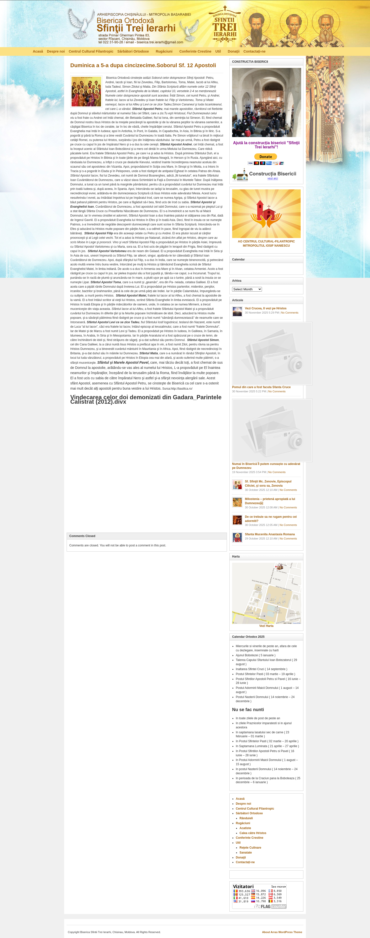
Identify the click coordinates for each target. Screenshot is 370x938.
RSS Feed (335, 51)
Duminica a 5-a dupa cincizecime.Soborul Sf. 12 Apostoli (143, 65)
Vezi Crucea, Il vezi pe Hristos (266, 308)
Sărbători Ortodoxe (133, 52)
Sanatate (246, 852)
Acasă (38, 51)
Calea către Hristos (253, 833)
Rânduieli (246, 818)
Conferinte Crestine (195, 51)
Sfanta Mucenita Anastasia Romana (270, 534)
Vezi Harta (266, 626)
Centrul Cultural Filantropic (91, 51)
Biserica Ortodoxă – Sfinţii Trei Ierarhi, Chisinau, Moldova (154, 24)
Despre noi (56, 51)
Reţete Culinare (250, 847)
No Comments (289, 312)
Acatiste (245, 828)
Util (218, 52)
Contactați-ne (254, 51)
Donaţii (234, 51)
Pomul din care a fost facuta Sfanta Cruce (261, 387)
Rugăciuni (164, 52)
